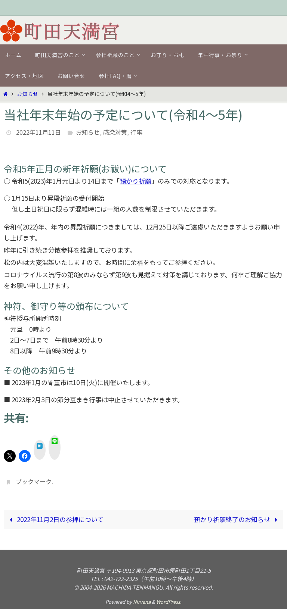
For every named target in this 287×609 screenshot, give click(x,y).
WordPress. (169, 601)
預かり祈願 (135, 180)
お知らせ (27, 93)
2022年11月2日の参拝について (55, 519)
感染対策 (115, 132)
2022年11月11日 (38, 132)
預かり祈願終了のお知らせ (237, 519)
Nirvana (142, 601)
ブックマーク (34, 481)
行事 (136, 132)
